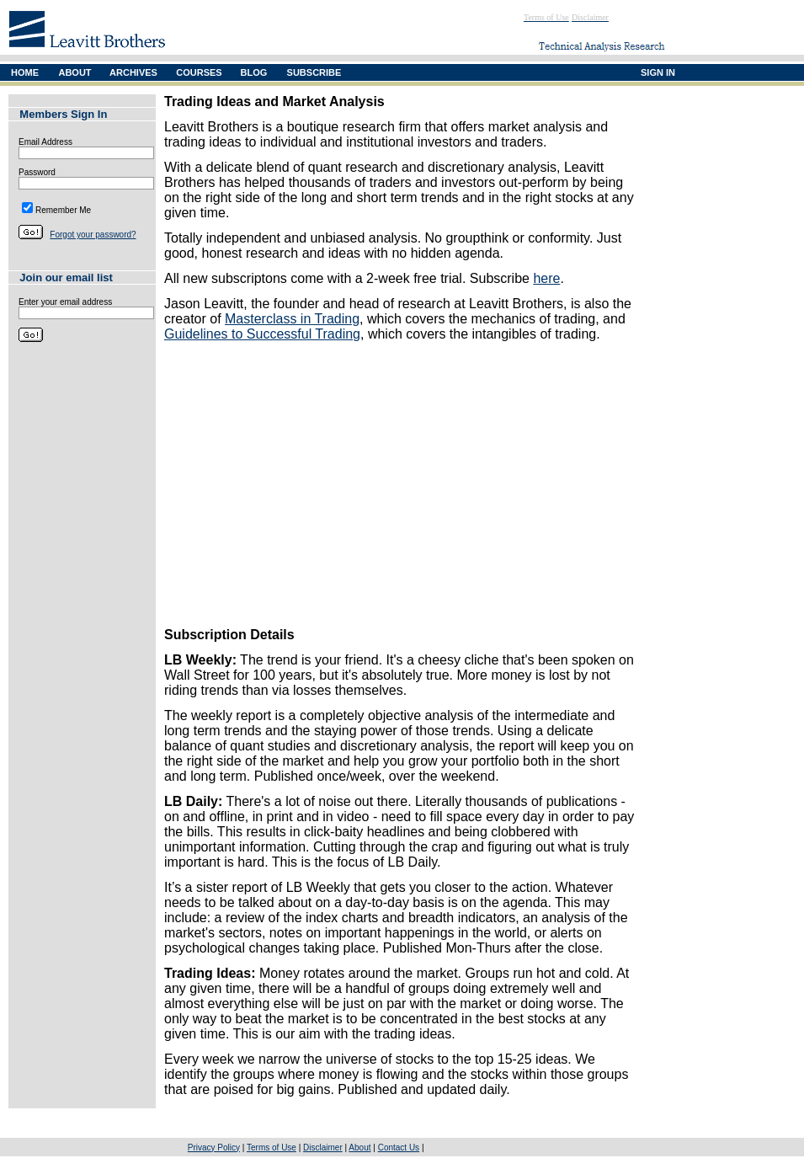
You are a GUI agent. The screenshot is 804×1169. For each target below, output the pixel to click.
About (359, 1147)
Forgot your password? (93, 234)
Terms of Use (271, 1147)
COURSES (198, 72)
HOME (25, 72)
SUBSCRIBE (314, 72)
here (546, 278)
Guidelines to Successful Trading (262, 334)
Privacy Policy (214, 1147)
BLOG (254, 72)
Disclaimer (323, 1147)
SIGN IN (658, 72)
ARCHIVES (133, 72)
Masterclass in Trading (292, 319)
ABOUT (74, 72)
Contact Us (398, 1147)
